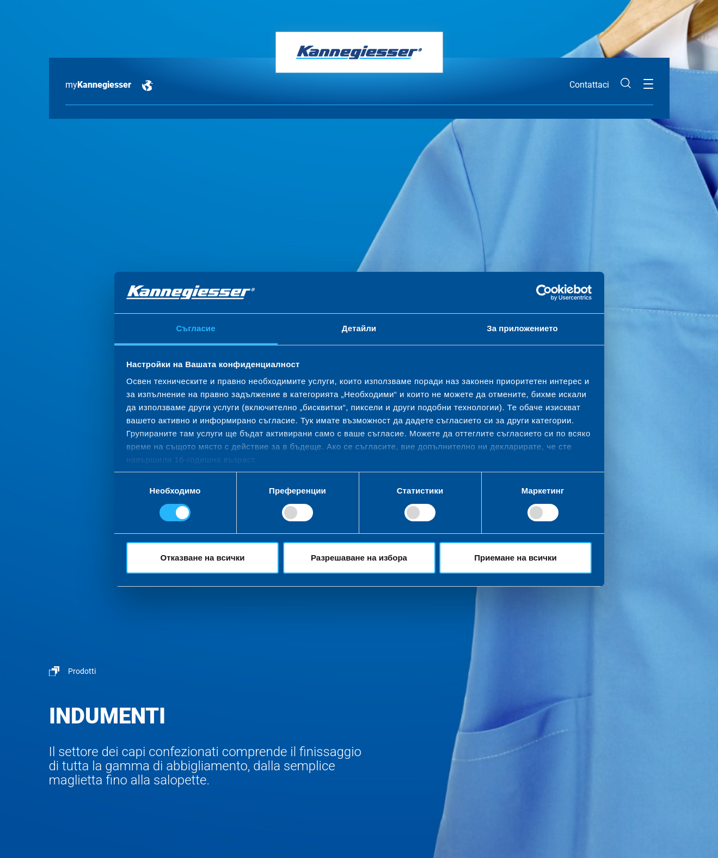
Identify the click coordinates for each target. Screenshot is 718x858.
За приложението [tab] (522, 328)
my (98, 85)
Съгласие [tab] (195, 328)
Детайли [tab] (359, 328)
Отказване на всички (203, 557)
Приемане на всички (515, 557)
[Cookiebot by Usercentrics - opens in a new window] (544, 292)
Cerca (626, 83)
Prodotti (82, 671)
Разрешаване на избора (359, 557)
